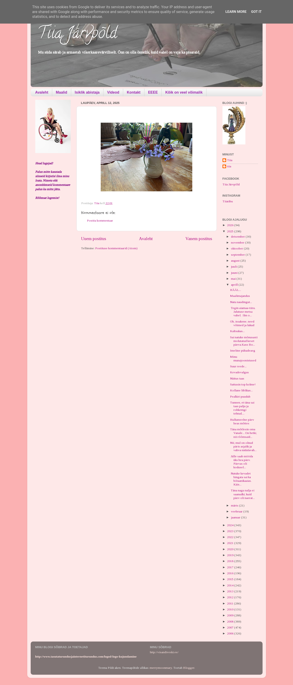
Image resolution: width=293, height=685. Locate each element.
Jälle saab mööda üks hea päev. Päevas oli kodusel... (241, 462)
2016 (230, 573)
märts (235, 505)
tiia (229, 166)
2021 (230, 543)
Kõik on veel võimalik (184, 92)
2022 (230, 537)
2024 (230, 525)
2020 (230, 549)
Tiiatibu (227, 201)
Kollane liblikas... (241, 390)
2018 (230, 561)
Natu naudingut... (241, 302)
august (235, 260)
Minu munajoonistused (243, 358)
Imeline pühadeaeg (242, 350)
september (238, 254)
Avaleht (41, 92)
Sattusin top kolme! (242, 384)
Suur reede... (238, 366)
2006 (230, 633)
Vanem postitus (198, 238)
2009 (230, 615)
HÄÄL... (235, 290)
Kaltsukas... (237, 331)
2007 (230, 627)
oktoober (237, 248)
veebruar (237, 511)
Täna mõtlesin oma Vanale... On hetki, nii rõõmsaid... (243, 433)
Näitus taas (237, 378)
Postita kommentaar (100, 220)
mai (233, 278)
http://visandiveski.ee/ (164, 652)
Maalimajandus (240, 296)
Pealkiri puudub (240, 396)
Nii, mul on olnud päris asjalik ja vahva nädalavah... (243, 446)
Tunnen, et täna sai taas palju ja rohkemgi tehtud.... (242, 408)
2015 (230, 579)
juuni (234, 272)
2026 (230, 225)
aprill (235, 284)
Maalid (61, 92)
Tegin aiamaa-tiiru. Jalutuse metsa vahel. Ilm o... (243, 311)
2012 (230, 597)
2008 (230, 621)
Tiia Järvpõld (77, 34)
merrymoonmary (161, 667)
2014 (230, 585)
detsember (238, 236)
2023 (230, 531)
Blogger (188, 667)
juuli (234, 266)
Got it (256, 12)
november (238, 242)
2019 (230, 555)
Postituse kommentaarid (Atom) (116, 248)
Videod (113, 92)
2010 (230, 609)
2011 (230, 603)
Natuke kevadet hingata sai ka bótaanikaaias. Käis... (241, 479)
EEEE (153, 92)
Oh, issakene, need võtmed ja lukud (242, 323)
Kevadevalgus (239, 372)
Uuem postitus (93, 238)
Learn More (236, 12)
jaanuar (236, 517)
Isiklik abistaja (87, 92)
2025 (230, 231)
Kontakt (134, 92)
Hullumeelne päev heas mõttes (242, 421)
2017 (230, 567)
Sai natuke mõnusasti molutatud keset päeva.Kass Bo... (244, 341)
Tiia (229, 160)
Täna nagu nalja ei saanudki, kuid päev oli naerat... (242, 494)
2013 (230, 591)
